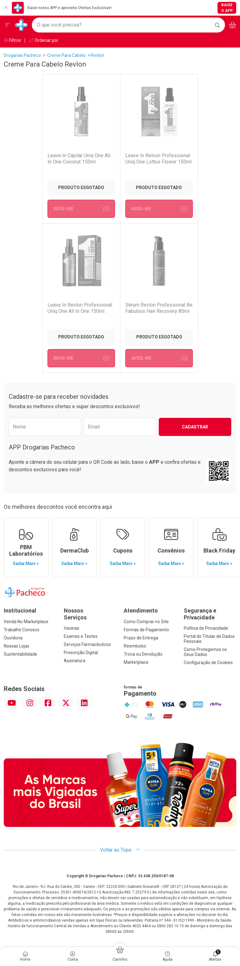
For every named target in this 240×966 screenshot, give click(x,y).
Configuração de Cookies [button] (208, 662)
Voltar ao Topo (120, 850)
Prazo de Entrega (141, 637)
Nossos (90, 614)
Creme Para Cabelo (66, 55)
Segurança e (210, 614)
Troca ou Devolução (143, 654)
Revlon (97, 55)
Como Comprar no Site (146, 621)
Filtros (12, 40)
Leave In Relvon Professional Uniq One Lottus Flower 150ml (158, 158)
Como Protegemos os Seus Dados (205, 652)
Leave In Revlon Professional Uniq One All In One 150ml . (80, 308)
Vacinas (71, 628)
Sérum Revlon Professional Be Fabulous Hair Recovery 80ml (158, 308)
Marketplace (136, 662)
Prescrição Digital (81, 652)
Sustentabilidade (20, 654)
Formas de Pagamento (146, 629)
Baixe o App (227, 8)
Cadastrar (195, 426)
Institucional (20, 610)
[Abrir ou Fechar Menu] (7, 25)
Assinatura (74, 660)
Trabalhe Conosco (21, 629)
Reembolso (135, 645)
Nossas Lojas (16, 645)
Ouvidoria (13, 637)
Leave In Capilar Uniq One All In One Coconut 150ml (79, 158)
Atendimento (141, 610)
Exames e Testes (81, 636)
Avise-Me (81, 209)
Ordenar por (43, 40)
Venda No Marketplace (26, 621)
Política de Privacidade (206, 628)
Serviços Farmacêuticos (87, 644)
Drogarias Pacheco (22, 55)
